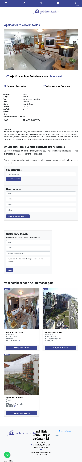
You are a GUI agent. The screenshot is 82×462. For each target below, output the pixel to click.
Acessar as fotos (14, 179)
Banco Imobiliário (8, 461)
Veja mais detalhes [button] (22, 348)
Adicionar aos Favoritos (56, 86)
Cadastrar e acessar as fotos (18, 216)
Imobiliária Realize (65, 431)
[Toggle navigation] (6, 3)
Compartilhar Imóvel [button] (15, 86)
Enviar (10, 270)
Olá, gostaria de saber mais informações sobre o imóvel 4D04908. (28, 261)
